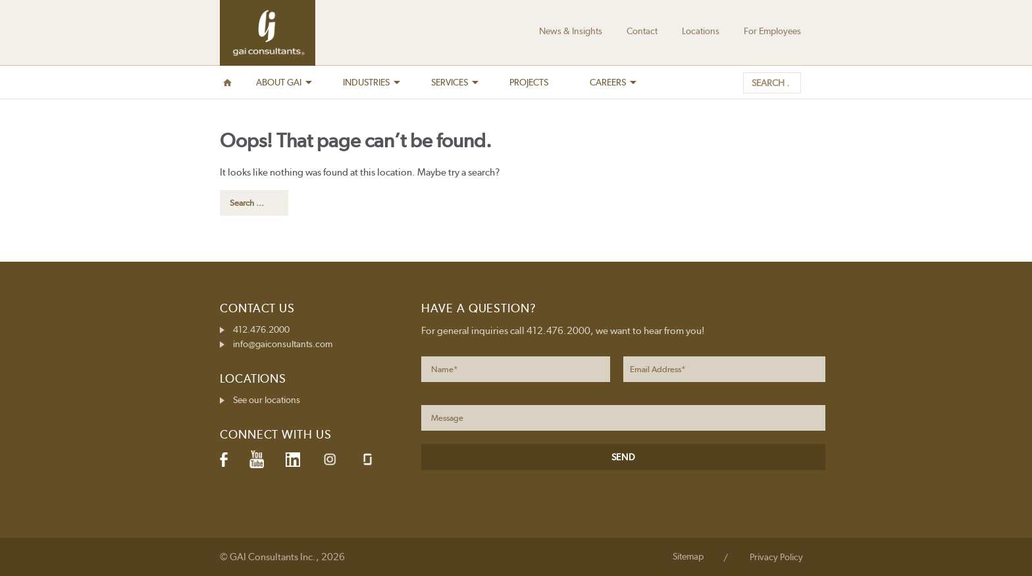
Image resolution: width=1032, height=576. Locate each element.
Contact (642, 31)
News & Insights (570, 31)
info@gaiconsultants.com (282, 344)
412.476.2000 (261, 329)
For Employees (772, 31)
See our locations (266, 400)
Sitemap (688, 556)
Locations (700, 31)
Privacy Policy (776, 557)
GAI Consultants (267, 33)
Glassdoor (367, 459)
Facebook (224, 459)
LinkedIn (293, 459)
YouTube (256, 459)
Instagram (330, 459)
